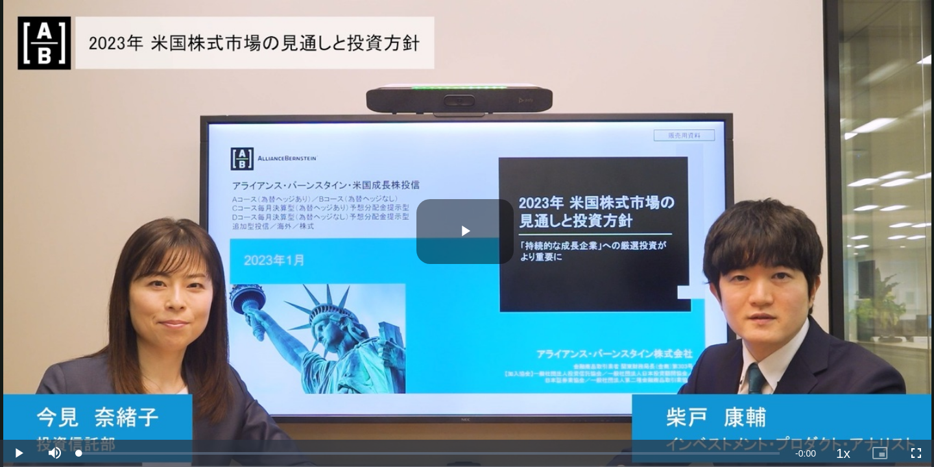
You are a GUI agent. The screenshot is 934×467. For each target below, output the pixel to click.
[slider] (429, 453)
